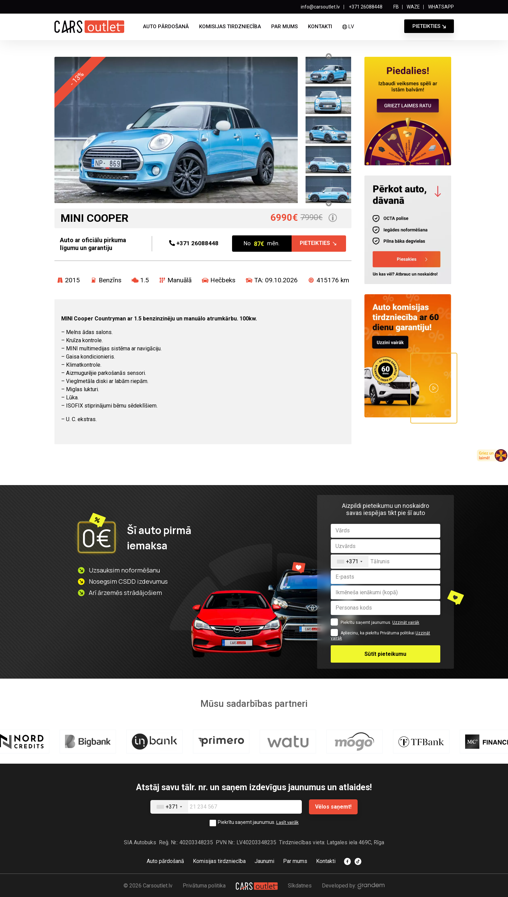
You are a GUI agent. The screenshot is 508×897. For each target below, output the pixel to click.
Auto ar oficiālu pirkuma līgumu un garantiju (97, 243)
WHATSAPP (441, 7)
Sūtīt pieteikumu (385, 654)
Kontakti (320, 26)
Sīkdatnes (300, 885)
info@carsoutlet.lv (320, 7)
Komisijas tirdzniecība (230, 26)
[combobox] (349, 561)
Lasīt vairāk (287, 822)
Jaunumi (264, 861)
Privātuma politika (204, 885)
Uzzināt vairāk (405, 622)
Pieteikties (426, 26)
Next (328, 203)
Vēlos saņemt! (333, 806)
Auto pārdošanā (166, 26)
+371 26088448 (365, 7)
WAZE (413, 7)
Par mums (284, 26)
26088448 (193, 243)
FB (396, 7)
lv (348, 26)
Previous (328, 56)
